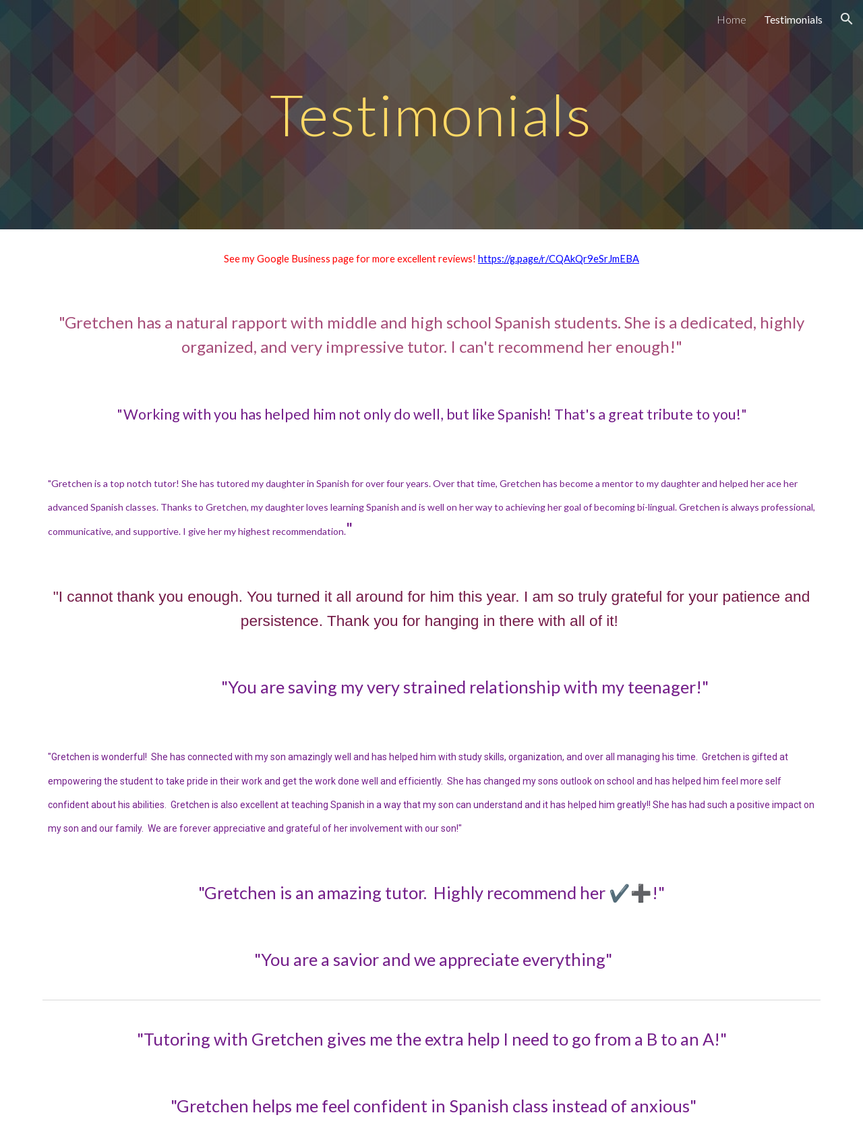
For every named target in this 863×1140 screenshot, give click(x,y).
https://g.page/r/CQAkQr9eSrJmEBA (558, 258)
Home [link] (731, 19)
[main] (431, 114)
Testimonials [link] (793, 19)
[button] (847, 19)
